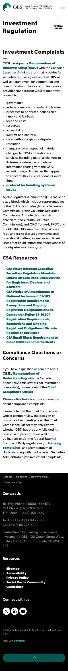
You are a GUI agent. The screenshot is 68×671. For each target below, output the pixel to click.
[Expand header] (62, 7)
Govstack (19, 641)
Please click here (16, 399)
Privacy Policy (17, 578)
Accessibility (16, 573)
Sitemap (13, 569)
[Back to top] (34, 658)
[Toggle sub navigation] (58, 25)
